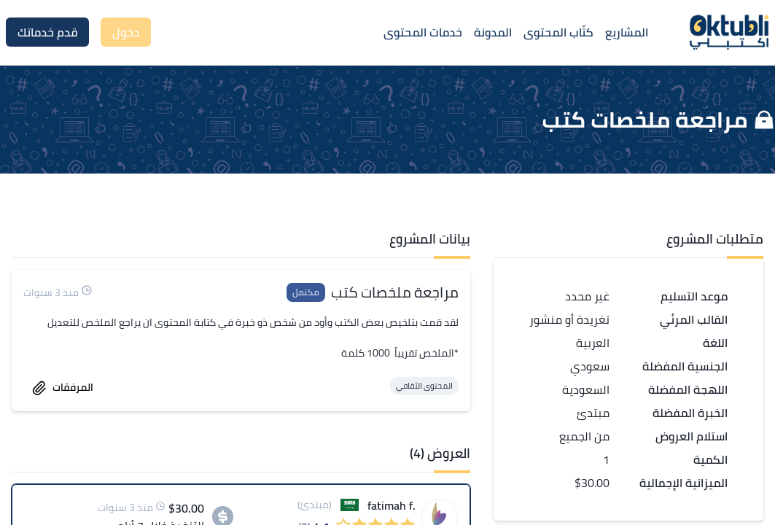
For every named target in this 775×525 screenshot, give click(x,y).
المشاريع (626, 32)
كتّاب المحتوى (558, 32)
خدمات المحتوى (422, 32)
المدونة (493, 32)
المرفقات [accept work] (62, 387)
